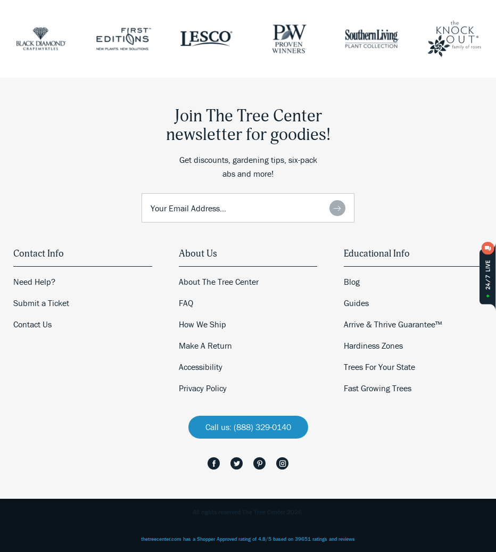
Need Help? (34, 281)
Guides (356, 303)
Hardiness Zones (373, 345)
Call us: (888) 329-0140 (248, 427)
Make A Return (205, 345)
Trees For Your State (379, 366)
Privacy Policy (203, 388)
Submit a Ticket (41, 303)
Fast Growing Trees (377, 388)
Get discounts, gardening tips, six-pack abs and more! (248, 166)
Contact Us (32, 324)
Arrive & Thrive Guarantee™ (393, 324)
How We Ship (202, 324)
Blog (352, 281)
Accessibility (200, 366)
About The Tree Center (219, 281)
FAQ (186, 303)
